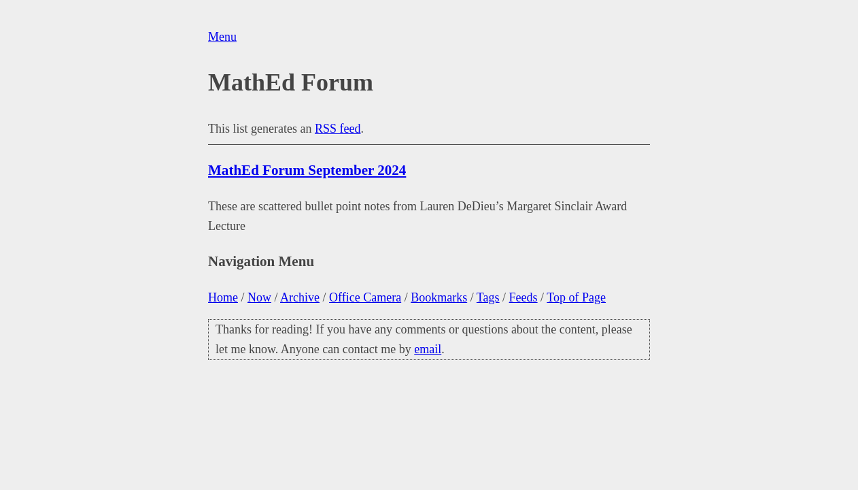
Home (223, 297)
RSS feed (338, 128)
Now (259, 297)
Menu (222, 37)
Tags (488, 297)
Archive (300, 297)
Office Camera (365, 297)
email (427, 349)
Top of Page (576, 297)
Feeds (523, 297)
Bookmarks (439, 297)
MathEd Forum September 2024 (307, 170)
